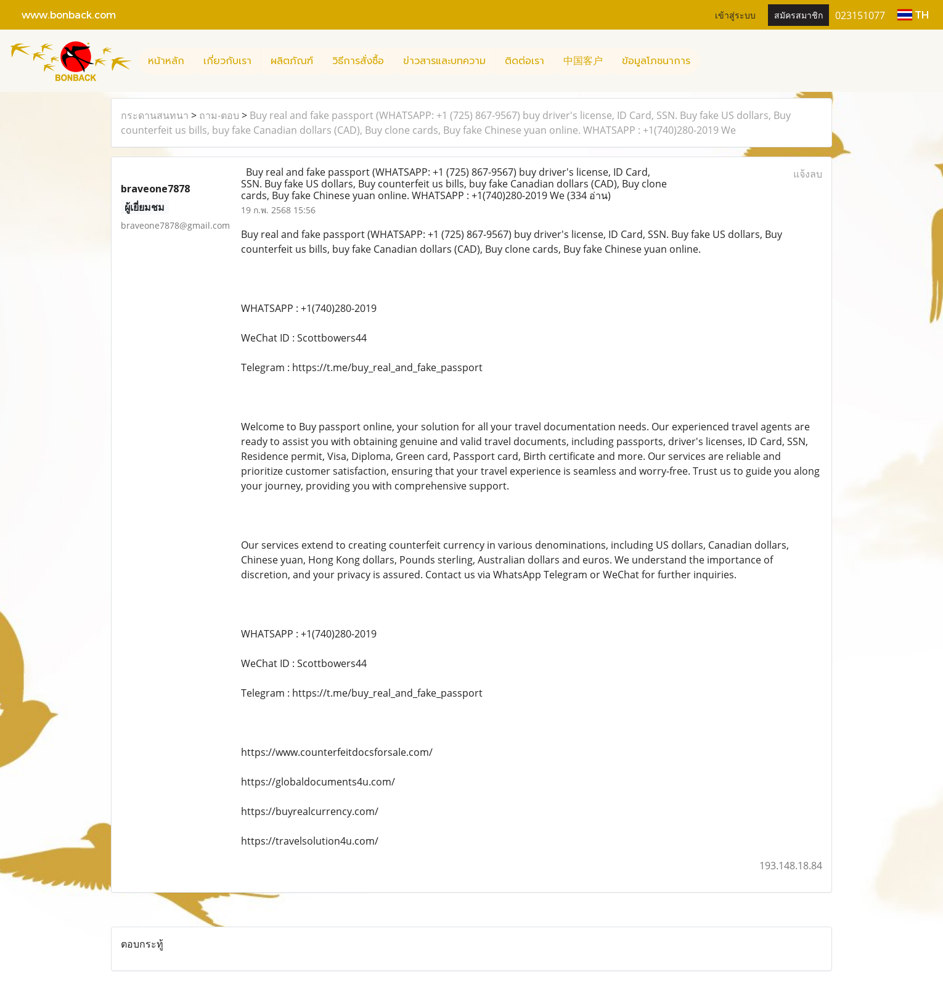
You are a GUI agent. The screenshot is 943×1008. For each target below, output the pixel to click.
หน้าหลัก (166, 61)
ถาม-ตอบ (219, 115)
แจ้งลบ (807, 174)
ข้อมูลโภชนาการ (656, 61)
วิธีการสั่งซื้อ (358, 61)
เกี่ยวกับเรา (227, 61)
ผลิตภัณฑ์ (292, 61)
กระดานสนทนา (155, 115)
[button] (711, 61)
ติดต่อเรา (524, 61)
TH (913, 14)
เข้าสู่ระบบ (735, 14)
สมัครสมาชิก (798, 14)
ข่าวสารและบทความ (444, 61)
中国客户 (583, 61)
